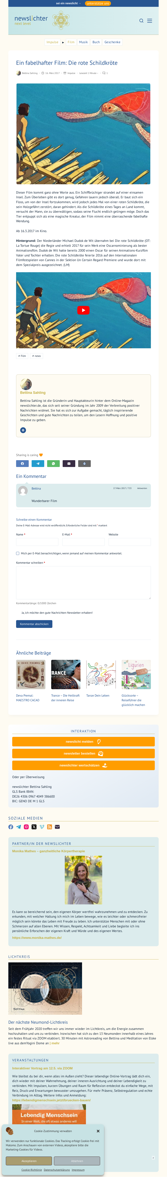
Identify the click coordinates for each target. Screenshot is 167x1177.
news (36, 356)
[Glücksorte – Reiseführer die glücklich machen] (136, 674)
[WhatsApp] (53, 463)
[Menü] (149, 20)
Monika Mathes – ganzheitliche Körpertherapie (48, 851)
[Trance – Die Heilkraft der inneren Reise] (65, 674)
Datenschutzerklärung (57, 1170)
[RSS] (49, 827)
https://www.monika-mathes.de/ (36, 938)
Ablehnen (77, 1161)
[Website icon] (23, 430)
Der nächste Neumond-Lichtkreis (38, 1022)
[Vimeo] (41, 827)
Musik (83, 42)
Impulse (53, 42)
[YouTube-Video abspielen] (83, 310)
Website (113, 534)
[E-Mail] (69, 463)
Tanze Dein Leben (97, 695)
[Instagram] (26, 827)
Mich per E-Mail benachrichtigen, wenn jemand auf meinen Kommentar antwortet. (69, 553)
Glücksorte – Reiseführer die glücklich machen (133, 700)
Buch (96, 42)
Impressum (78, 1170)
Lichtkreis (19, 957)
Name (20, 534)
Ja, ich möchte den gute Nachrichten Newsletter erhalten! (54, 612)
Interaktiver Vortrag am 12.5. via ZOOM (42, 1068)
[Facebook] (22, 463)
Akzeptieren (29, 1161)
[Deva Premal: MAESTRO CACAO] (30, 674)
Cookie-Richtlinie (32, 1170)
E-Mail (67, 534)
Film (71, 42)
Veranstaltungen (30, 1060)
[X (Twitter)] (34, 827)
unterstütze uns (98, 3)
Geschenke (113, 42)
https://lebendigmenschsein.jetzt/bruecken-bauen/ (51, 1100)
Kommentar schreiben (30, 563)
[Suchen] (141, 21)
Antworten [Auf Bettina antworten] (142, 488)
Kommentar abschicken (34, 624)
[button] (98, 1131)
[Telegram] (38, 463)
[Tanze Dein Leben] (101, 674)
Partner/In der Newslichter (41, 844)
